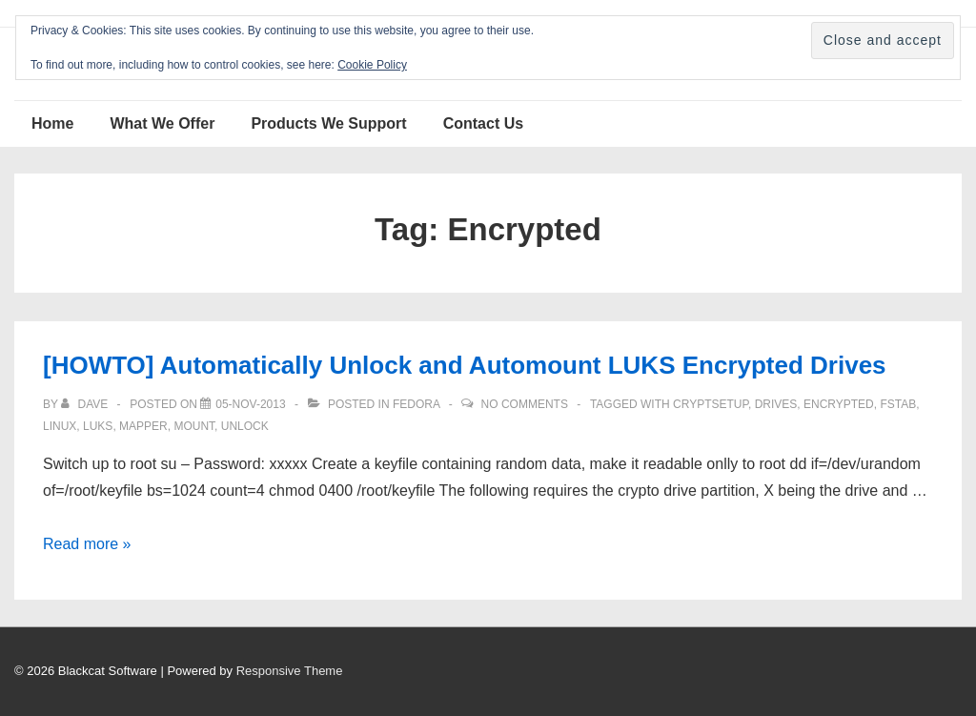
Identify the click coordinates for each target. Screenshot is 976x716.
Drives (776, 404)
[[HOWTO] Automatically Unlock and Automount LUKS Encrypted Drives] (250, 404)
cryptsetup (710, 404)
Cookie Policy (372, 65)
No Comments (524, 404)
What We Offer (162, 123)
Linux (59, 426)
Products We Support (328, 123)
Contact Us (483, 123)
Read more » (87, 544)
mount (193, 426)
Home (52, 123)
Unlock (245, 426)
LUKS (97, 426)
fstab (898, 404)
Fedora (416, 404)
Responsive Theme (289, 671)
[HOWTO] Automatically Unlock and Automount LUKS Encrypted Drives (464, 365)
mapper (143, 426)
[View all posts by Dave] (86, 404)
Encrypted (838, 404)
